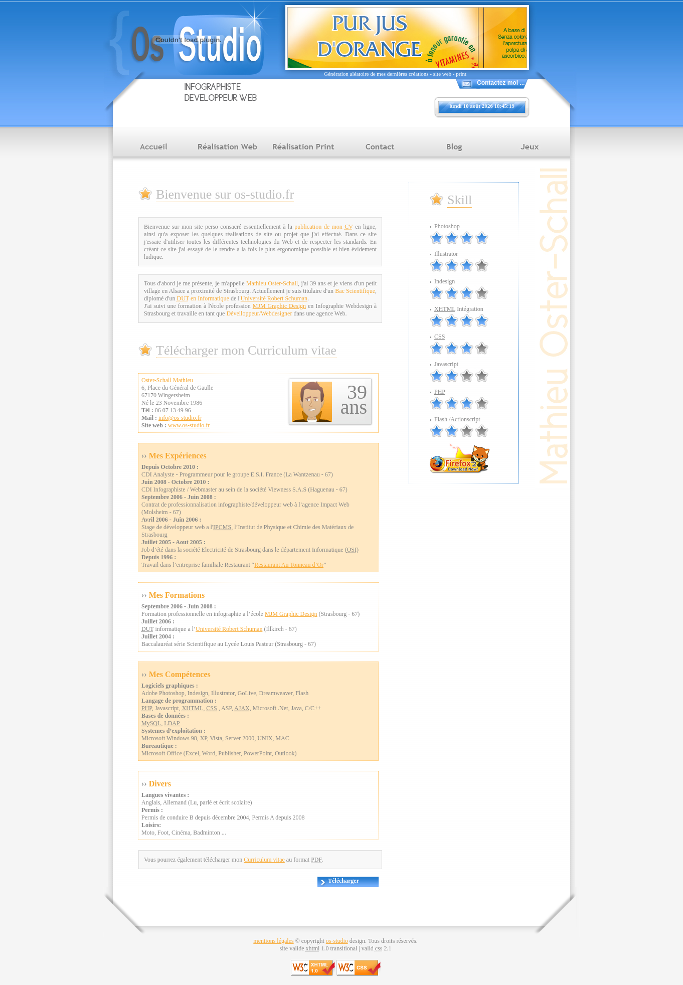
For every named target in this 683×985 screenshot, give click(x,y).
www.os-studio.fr (189, 425)
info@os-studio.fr (179, 417)
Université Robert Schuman (274, 298)
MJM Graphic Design (279, 305)
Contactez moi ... (501, 82)
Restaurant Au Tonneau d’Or (288, 564)
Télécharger (343, 880)
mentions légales (273, 940)
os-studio (337, 940)
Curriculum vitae (264, 859)
